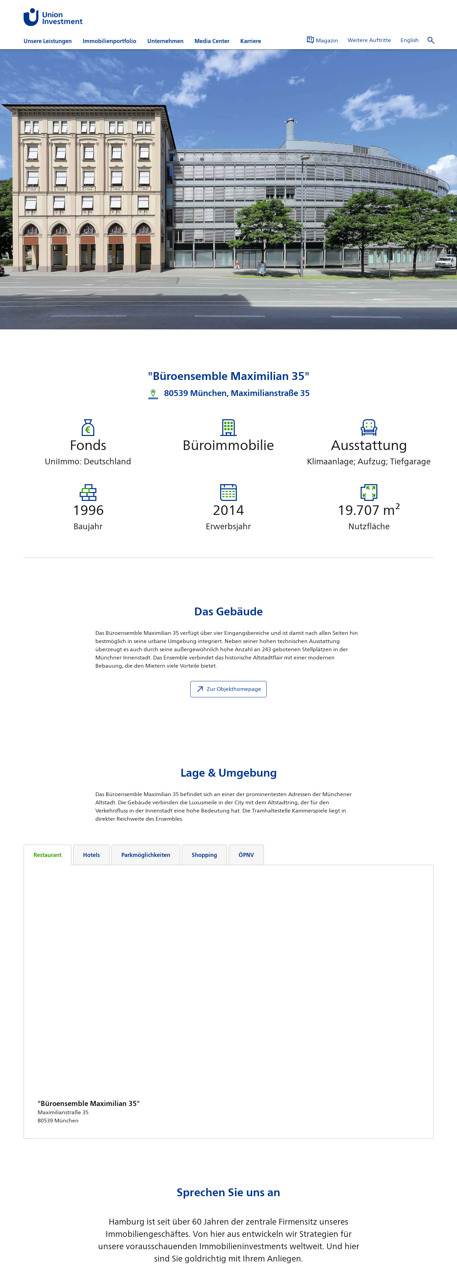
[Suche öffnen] (431, 40)
